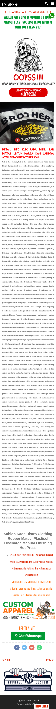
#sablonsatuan (15, 561)
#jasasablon (34, 561)
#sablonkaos (31, 555)
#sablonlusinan (25, 561)
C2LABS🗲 (10, 4)
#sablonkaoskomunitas (19, 568)
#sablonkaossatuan (45, 568)
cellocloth (13, 555)
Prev (50, 659)
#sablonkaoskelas (33, 568)
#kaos (19, 555)
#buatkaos (42, 561)
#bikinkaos (39, 555)
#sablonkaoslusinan (31, 575)
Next (6, 659)
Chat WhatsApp (28, 636)
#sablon (24, 555)
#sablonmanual (48, 555)
